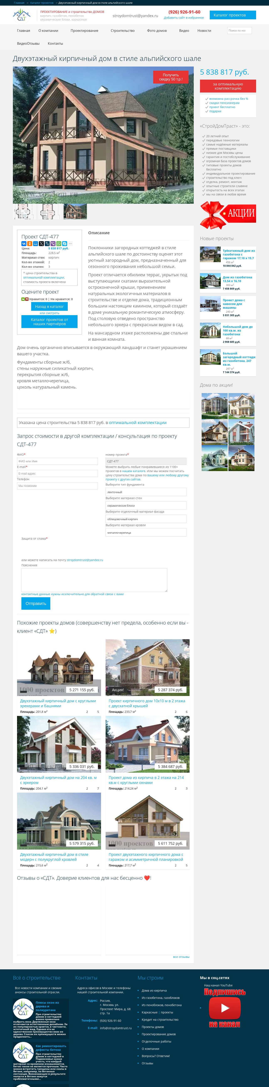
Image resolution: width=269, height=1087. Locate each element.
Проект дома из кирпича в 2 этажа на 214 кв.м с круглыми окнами (146, 780)
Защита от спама (34, 538)
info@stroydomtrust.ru (116, 1028)
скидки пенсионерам (224, 103)
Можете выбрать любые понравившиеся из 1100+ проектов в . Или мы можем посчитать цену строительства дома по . (147, 473)
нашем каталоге (133, 471)
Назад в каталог (49, 306)
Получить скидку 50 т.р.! (171, 77)
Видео (184, 30)
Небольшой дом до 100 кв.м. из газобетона (238, 330)
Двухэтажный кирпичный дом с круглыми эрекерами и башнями (58, 703)
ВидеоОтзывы (28, 43)
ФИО (21, 455)
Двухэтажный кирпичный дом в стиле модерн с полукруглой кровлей (54, 857)
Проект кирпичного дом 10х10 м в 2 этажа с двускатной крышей (147, 703)
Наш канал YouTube (225, 996)
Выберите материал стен (124, 498)
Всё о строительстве (36, 977)
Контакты (55, 43)
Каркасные (150, 1012)
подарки (215, 111)
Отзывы (147, 1063)
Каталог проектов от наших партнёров (49, 321)
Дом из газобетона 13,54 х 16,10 (237, 279)
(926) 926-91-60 (110, 1021)
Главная (23, 30)
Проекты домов (153, 1027)
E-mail (22, 467)
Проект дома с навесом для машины (234, 304)
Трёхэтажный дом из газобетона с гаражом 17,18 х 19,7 (239, 254)
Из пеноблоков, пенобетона (162, 1005)
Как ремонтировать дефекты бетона (51, 1048)
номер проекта (117, 455)
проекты (167, 1012)
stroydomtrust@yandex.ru (135, 15)
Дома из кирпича (154, 990)
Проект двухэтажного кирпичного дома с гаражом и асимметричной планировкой (146, 857)
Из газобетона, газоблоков (161, 998)
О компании (150, 1049)
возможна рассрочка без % (228, 99)
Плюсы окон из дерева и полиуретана (47, 1006)
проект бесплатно (222, 107)
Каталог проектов (230, 14)
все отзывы (181, 957)
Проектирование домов (159, 1034)
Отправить (36, 603)
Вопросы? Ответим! (156, 1056)
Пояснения (29, 565)
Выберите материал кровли (126, 525)
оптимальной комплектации (43, 277)
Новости (204, 30)
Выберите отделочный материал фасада (135, 511)
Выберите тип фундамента (125, 484)
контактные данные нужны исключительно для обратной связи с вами (72, 594)
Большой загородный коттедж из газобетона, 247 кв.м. (239, 358)
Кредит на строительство (160, 1020)
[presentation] (53, 550)
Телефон (23, 479)
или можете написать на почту (62, 560)
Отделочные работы (156, 1041)
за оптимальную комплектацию (228, 86)
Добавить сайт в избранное (184, 18)
